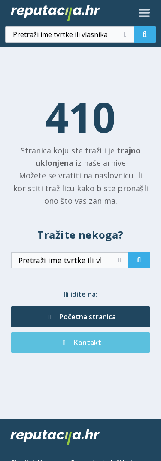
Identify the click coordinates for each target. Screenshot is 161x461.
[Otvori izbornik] (144, 13)
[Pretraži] (145, 34)
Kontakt (80, 342)
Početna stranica (81, 316)
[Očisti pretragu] (125, 34)
